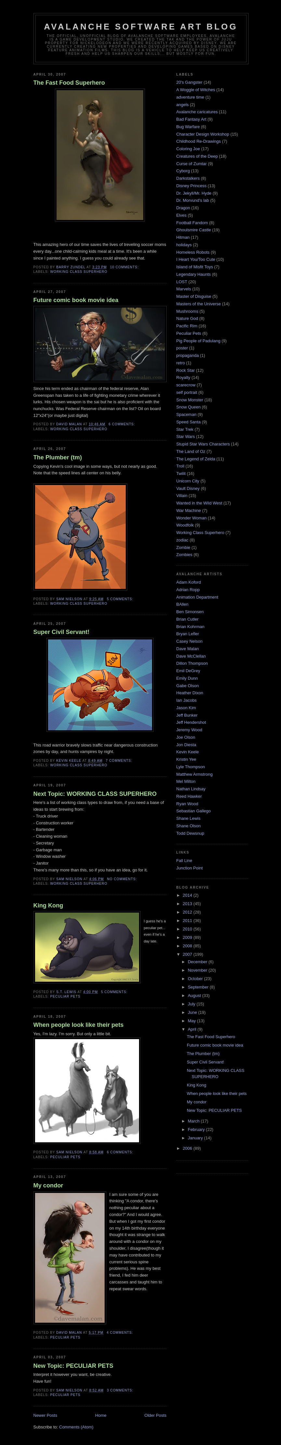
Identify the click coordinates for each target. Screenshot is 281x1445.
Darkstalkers (188, 178)
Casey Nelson (189, 641)
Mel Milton (186, 781)
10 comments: (125, 267)
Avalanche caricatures (197, 111)
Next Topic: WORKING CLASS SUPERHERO (95, 794)
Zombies (184, 554)
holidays (184, 244)
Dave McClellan (191, 656)
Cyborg (183, 170)
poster (182, 348)
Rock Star (185, 370)
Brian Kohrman (190, 626)
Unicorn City (187, 481)
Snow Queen (188, 407)
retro (180, 362)
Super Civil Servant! (61, 632)
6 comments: (122, 424)
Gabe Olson (187, 685)
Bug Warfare (188, 126)
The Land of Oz (191, 451)
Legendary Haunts (193, 274)
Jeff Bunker (187, 715)
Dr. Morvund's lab (192, 200)
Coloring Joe (188, 148)
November (198, 970)
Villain (181, 495)
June (193, 1012)
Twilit (181, 473)
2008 (188, 945)
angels (182, 104)
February (197, 1129)
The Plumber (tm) (57, 457)
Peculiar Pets (65, 996)
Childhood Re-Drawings (198, 141)
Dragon (183, 207)
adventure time (190, 97)
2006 (188, 1148)
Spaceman (186, 414)
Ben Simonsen (190, 611)
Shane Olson (188, 825)
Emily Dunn (187, 678)
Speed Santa (188, 421)
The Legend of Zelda (195, 458)
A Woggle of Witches (195, 89)
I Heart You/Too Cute (195, 259)
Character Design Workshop (202, 134)
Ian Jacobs (186, 700)
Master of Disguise (193, 296)
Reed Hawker (189, 796)
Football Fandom (192, 222)
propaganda (187, 355)
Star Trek (185, 429)
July (192, 1004)
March (194, 1121)
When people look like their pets (78, 1025)
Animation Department (197, 597)
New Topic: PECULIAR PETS (73, 1366)
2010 (188, 929)
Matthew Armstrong (194, 774)
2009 (188, 937)
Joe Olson (186, 737)
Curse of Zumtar (191, 163)
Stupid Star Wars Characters (203, 444)
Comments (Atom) (76, 1427)
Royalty (183, 377)
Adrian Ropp (188, 589)
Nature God (187, 318)
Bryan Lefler (187, 633)
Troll (180, 466)
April (193, 1029)
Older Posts (156, 1415)
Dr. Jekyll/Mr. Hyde (193, 193)
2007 (188, 954)
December (198, 961)
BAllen (182, 604)
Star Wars (185, 436)
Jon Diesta (186, 744)
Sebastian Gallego (193, 810)
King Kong (48, 905)
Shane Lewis (188, 818)
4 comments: (120, 1332)
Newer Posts (45, 1415)
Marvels (183, 288)
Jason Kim (186, 707)
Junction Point (189, 868)
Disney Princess (191, 185)
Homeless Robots (193, 252)
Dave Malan (187, 648)
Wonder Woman (191, 518)
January (196, 1137)
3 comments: (120, 1390)
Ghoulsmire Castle (193, 229)
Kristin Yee (186, 759)
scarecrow (186, 384)
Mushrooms (187, 311)
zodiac (182, 540)
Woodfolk (185, 525)
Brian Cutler (187, 619)
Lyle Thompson (190, 766)
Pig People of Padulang (198, 340)
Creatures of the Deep (197, 156)
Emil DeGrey (188, 670)
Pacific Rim (187, 325)
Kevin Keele (187, 751)
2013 (188, 903)
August (195, 995)
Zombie (183, 547)
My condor (48, 1185)
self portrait (186, 392)
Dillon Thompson (192, 663)
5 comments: (120, 599)
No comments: (122, 879)
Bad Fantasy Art (191, 119)
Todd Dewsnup (190, 833)
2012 (188, 912)
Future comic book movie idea (76, 300)
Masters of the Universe (198, 303)
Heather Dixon (189, 692)
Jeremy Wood (189, 729)
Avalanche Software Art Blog (140, 26)
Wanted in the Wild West (199, 503)
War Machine (188, 510)
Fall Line (184, 860)
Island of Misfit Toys (194, 266)
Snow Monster (189, 399)
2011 (188, 920)
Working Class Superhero (79, 271)
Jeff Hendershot (191, 722)
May (192, 1020)
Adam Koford (188, 582)
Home (101, 1415)
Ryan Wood (187, 803)
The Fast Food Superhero (69, 82)
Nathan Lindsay (191, 788)
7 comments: (120, 760)
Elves (181, 215)
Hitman (183, 237)
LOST (181, 281)
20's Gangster (189, 82)
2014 (188, 895)
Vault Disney (188, 488)
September (199, 987)
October (196, 978)
